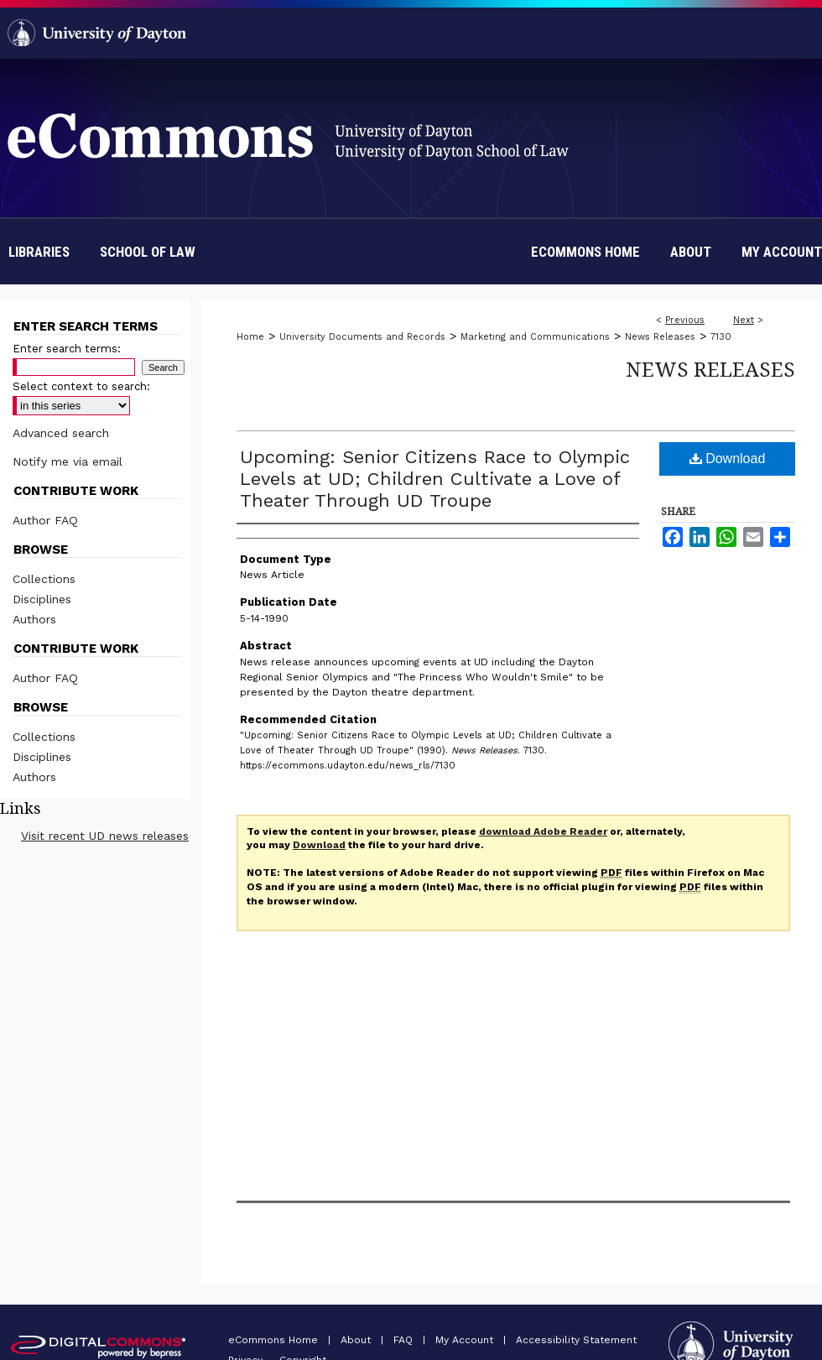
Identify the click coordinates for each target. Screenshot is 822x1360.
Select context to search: (81, 386)
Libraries (39, 251)
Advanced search (61, 433)
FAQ (404, 1340)
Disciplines (42, 599)
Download (727, 458)
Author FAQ (45, 520)
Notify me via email (67, 461)
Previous (685, 320)
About (357, 1340)
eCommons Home (274, 1340)
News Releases (660, 336)
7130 (720, 336)
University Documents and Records (362, 336)
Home (250, 336)
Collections (44, 579)
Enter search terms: (67, 348)
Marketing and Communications (535, 336)
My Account (466, 1340)
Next (743, 320)
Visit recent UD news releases (105, 835)
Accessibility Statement (576, 1340)
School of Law (147, 251)
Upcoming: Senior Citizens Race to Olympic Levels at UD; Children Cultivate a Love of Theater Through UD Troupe (435, 478)
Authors (34, 619)
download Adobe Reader (543, 831)
